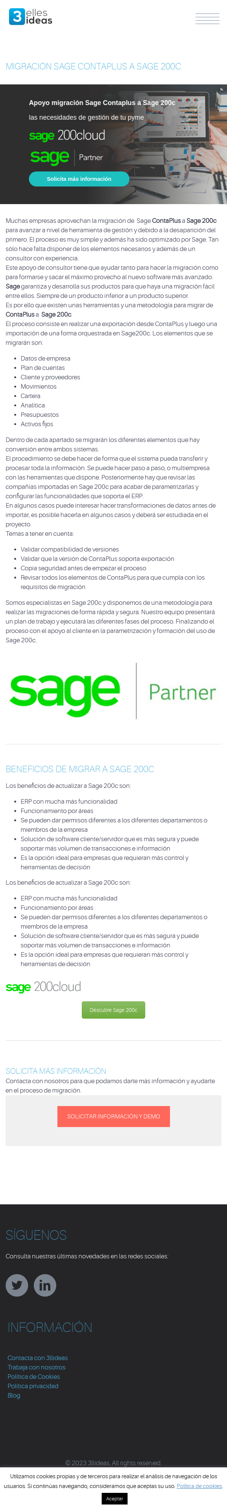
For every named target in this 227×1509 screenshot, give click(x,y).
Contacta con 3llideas (38, 1358)
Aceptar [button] (114, 1498)
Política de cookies (199, 1486)
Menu (207, 18)
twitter (17, 1285)
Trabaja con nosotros (37, 1367)
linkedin (45, 1285)
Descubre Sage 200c (113, 1010)
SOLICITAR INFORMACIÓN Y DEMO (113, 1116)
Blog (14, 1395)
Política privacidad (33, 1386)
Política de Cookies (34, 1376)
